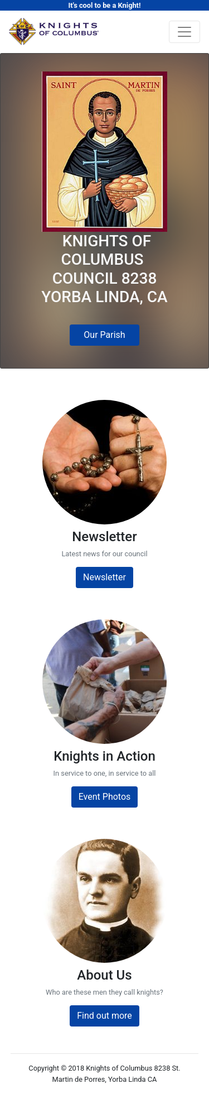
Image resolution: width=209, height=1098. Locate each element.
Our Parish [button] (104, 335)
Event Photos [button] (105, 796)
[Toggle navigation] (184, 32)
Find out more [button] (104, 1015)
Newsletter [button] (104, 577)
